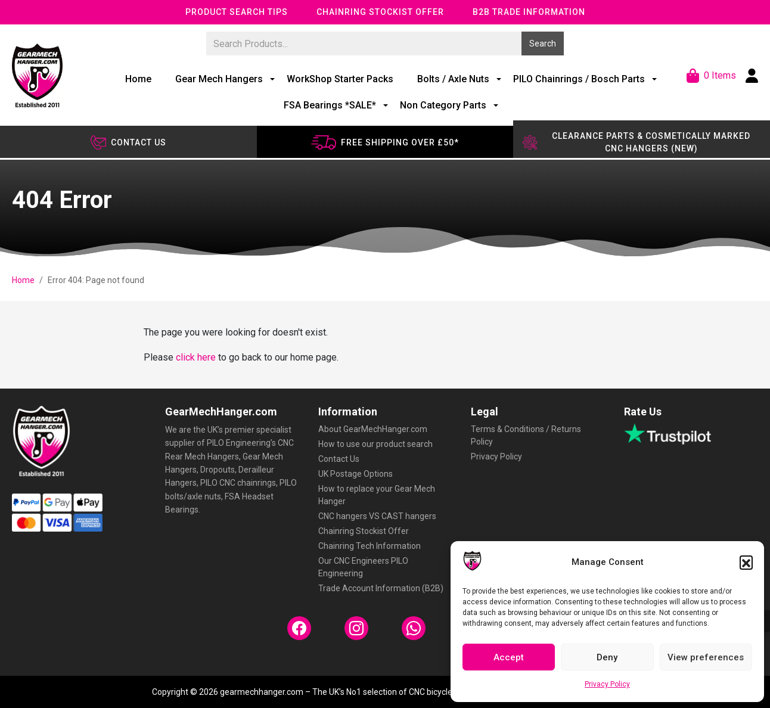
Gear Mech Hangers (219, 79)
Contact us (128, 142)
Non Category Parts (443, 105)
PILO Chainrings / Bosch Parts (579, 79)
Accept (508, 657)
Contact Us (338, 459)
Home (138, 79)
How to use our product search (375, 444)
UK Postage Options (355, 474)
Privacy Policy (607, 684)
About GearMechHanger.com (372, 429)
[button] (746, 562)
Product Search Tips (236, 12)
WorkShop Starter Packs (340, 79)
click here (196, 357)
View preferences (705, 657)
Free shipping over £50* (384, 142)
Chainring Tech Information (369, 546)
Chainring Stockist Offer (380, 12)
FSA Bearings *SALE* (330, 105)
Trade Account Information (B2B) (380, 588)
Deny (607, 657)
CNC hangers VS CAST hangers (377, 516)
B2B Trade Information (529, 12)
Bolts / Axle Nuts (453, 79)
